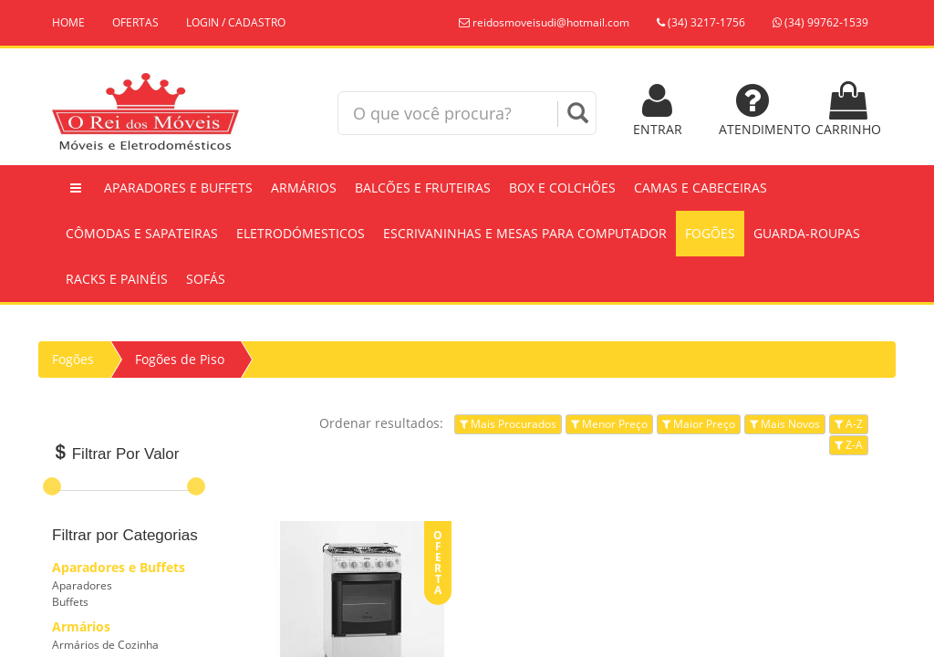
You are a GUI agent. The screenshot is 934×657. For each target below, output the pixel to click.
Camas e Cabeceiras (700, 187)
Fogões (710, 233)
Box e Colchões (562, 187)
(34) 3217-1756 (701, 22)
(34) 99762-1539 (820, 22)
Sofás (205, 278)
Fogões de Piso (179, 359)
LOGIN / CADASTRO (235, 22)
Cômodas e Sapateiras (142, 233)
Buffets (70, 602)
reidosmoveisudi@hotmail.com (544, 22)
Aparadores (82, 585)
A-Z (849, 424)
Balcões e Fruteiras (423, 187)
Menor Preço (609, 424)
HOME (68, 22)
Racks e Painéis (117, 278)
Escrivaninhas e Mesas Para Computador (525, 233)
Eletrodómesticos (300, 233)
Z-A (849, 445)
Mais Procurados (508, 424)
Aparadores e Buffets (178, 187)
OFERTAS (135, 22)
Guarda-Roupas (806, 233)
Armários (304, 187)
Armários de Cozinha (105, 644)
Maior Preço (698, 424)
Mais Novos (785, 424)
